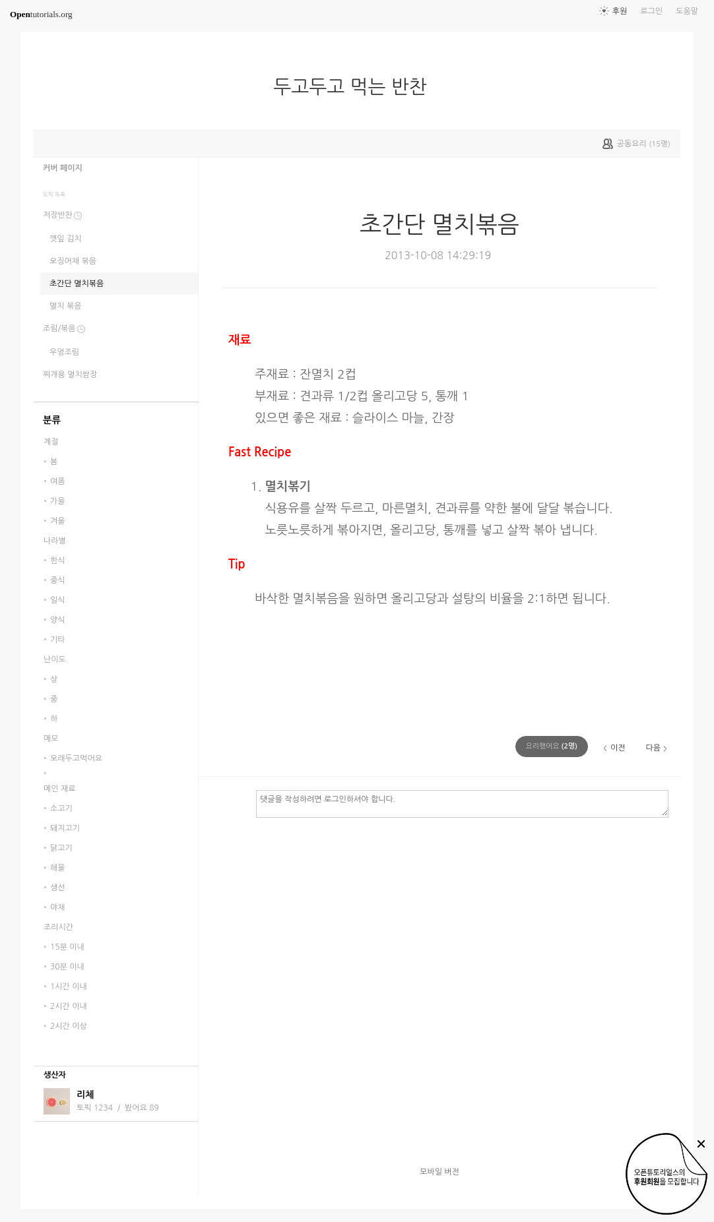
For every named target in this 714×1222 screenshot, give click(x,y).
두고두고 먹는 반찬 (355, 87)
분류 (52, 420)
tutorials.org (41, 14)
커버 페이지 (62, 168)
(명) (551, 746)
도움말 (687, 11)
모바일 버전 (439, 1172)
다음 (653, 748)
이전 (618, 748)
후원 (620, 11)
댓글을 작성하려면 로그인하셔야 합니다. (462, 803)
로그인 (651, 11)
